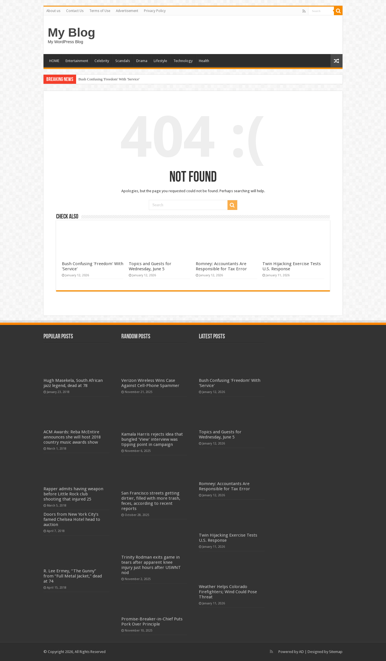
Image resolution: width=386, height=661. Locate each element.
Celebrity (101, 61)
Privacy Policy (155, 11)
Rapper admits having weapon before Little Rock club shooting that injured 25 (73, 494)
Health (204, 61)
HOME (54, 61)
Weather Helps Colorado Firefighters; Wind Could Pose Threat (228, 592)
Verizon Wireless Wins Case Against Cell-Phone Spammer (150, 383)
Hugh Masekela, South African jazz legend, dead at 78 (73, 383)
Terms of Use (99, 11)
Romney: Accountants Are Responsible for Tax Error (221, 266)
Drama (141, 61)
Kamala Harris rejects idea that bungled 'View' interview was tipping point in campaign (152, 439)
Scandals (122, 61)
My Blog (71, 32)
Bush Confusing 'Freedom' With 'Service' (109, 79)
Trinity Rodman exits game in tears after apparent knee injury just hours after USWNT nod (151, 565)
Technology (183, 61)
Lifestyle (160, 61)
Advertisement (127, 11)
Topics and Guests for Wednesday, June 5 (150, 266)
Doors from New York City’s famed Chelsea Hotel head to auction (71, 519)
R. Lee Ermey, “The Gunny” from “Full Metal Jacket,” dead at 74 (72, 576)
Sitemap (336, 652)
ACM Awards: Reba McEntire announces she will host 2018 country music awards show (72, 437)
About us (53, 11)
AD (301, 652)
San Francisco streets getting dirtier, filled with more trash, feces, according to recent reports (150, 501)
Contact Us (75, 11)
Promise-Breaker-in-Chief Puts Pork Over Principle (152, 621)
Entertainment (77, 61)
